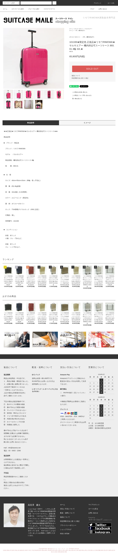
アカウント (96, 3)
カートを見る (93, 509)
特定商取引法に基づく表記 (80, 78)
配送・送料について (67, 513)
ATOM (67, 534)
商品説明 (30, 123)
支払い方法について (67, 509)
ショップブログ (65, 529)
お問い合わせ (101, 9)
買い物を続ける (75, 98)
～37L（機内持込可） (80, 30)
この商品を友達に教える (78, 92)
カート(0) (109, 3)
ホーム (5, 9)
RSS (61, 534)
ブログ (90, 9)
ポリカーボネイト (79, 28)
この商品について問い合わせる (80, 95)
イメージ (87, 123)
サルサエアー (88, 28)
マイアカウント (94, 505)
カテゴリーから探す (16, 9)
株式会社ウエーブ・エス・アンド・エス (58, 548)
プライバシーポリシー (68, 525)
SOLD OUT (92, 69)
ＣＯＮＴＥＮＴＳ (48, 9)
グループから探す (32, 9)
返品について (76, 75)
